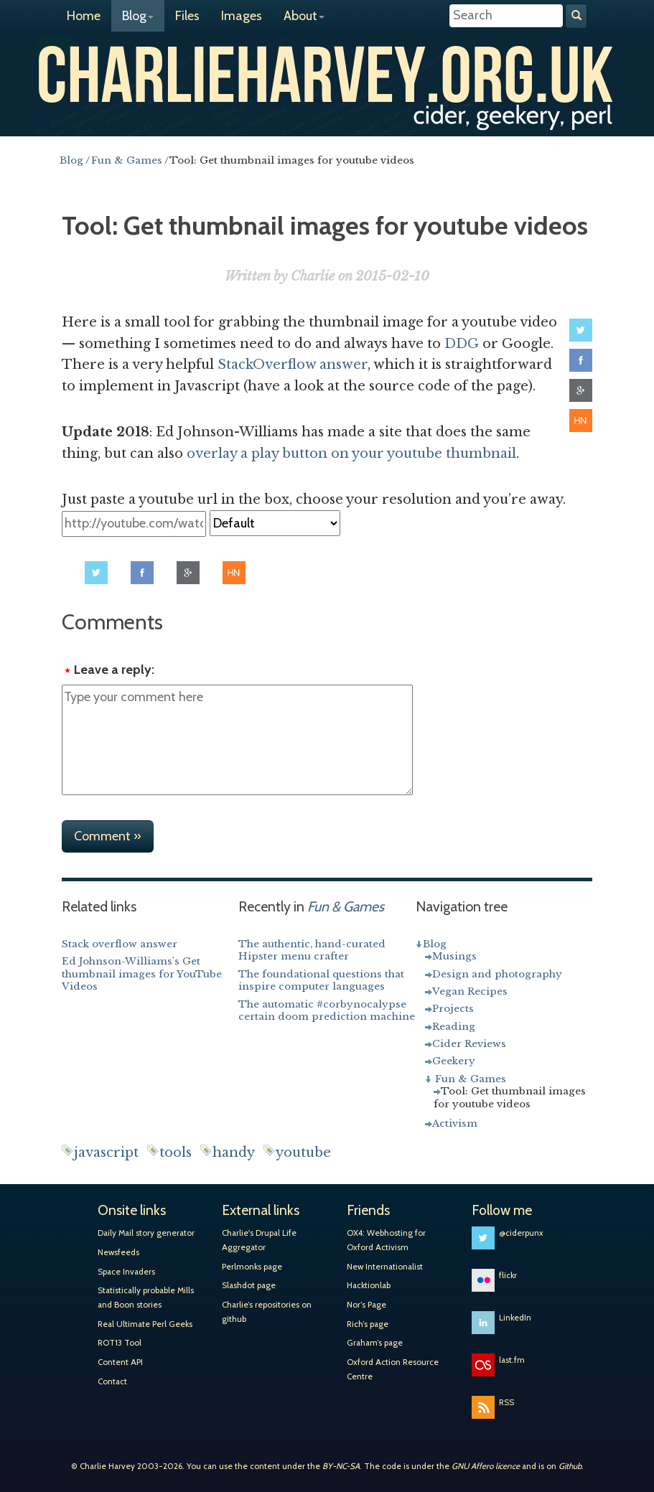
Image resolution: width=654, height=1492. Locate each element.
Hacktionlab (369, 1285)
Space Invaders (126, 1272)
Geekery (453, 1061)
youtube (303, 1152)
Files (187, 16)
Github (570, 1466)
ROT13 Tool (119, 1343)
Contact (112, 1381)
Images (241, 16)
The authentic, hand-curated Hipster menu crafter (312, 950)
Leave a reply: (114, 669)
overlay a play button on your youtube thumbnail (351, 453)
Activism (454, 1123)
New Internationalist (385, 1267)
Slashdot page (249, 1285)
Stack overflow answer (119, 944)
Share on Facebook (580, 360)
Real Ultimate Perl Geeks (145, 1324)
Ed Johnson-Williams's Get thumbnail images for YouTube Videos (142, 974)
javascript (106, 1152)
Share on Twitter (580, 330)
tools (175, 1152)
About (304, 16)
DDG (461, 344)
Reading (453, 1027)
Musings (454, 956)
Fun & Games (470, 1079)
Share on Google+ (580, 390)
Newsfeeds (118, 1252)
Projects (453, 1009)
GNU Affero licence (486, 1466)
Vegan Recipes (470, 991)
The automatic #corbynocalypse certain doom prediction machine (326, 1010)
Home (84, 16)
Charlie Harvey (327, 70)
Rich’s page (367, 1324)
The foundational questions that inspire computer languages (321, 980)
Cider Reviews (469, 1044)
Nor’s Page (366, 1305)
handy (233, 1152)
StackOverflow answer (293, 364)
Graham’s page (375, 1343)
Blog (138, 16)
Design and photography (497, 974)
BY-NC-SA (341, 1466)
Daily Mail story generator (146, 1233)
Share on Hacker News (580, 420)
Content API (120, 1362)
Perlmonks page (252, 1267)
